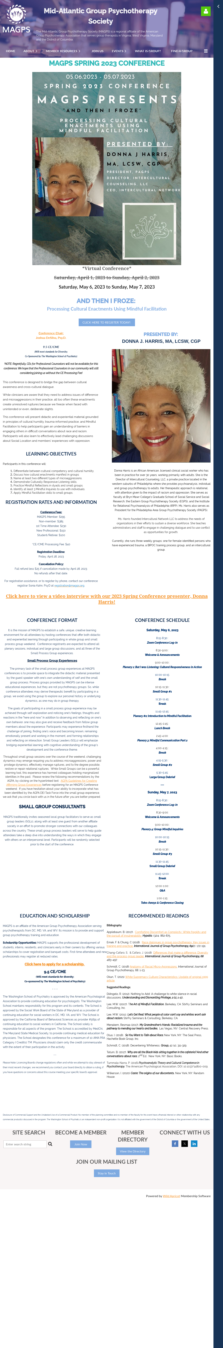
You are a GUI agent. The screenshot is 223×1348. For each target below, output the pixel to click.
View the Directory (132, 1151)
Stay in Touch (107, 1173)
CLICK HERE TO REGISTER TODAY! (106, 322)
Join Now (80, 1144)
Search (50, 1143)
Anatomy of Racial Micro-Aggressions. (153, 966)
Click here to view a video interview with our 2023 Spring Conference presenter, (99, 596)
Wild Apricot (171, 1196)
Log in (206, 11)
